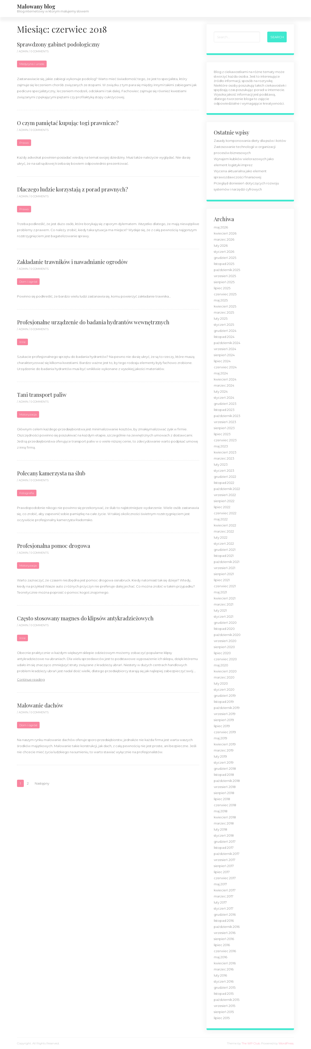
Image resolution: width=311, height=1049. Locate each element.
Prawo (24, 143)
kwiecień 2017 (224, 890)
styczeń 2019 (223, 762)
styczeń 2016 (223, 981)
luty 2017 (220, 902)
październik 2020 (227, 635)
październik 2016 (227, 927)
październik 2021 (226, 562)
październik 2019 (227, 708)
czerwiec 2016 (225, 951)
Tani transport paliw (42, 394)
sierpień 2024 (224, 355)
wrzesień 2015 (224, 1006)
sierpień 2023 (224, 428)
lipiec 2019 (222, 726)
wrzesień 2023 (225, 422)
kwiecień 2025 (225, 306)
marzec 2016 (223, 969)
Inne (22, 342)
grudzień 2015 (224, 987)
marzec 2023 (224, 458)
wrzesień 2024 (225, 349)
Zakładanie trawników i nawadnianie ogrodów (72, 261)
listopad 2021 (223, 556)
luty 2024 (221, 391)
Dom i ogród (28, 281)
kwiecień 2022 (225, 525)
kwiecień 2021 (224, 598)
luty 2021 (220, 610)
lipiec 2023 (222, 434)
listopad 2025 (224, 264)
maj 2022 (221, 519)
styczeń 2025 (224, 324)
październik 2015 (226, 1000)
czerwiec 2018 (225, 805)
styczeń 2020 (224, 689)
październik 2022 (227, 489)
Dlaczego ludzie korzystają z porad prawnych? (72, 189)
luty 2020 (221, 683)
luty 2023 (221, 464)
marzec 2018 (224, 823)
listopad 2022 (224, 483)
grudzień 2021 (224, 550)
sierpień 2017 (224, 866)
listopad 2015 (223, 993)
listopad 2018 (224, 775)
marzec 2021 (223, 604)
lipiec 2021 (222, 580)
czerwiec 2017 (225, 878)
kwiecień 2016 (225, 963)
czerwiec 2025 (225, 294)
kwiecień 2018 (225, 817)
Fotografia (26, 493)
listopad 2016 (224, 920)
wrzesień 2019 (224, 714)
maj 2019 (220, 738)
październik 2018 (227, 781)
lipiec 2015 (222, 1018)
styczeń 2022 (224, 543)
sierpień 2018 (224, 793)
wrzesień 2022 (225, 495)
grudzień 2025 (225, 258)
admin (24, 51)
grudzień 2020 (225, 622)
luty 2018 (220, 829)
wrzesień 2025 (225, 276)
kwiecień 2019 (225, 744)
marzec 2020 (224, 677)
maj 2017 (220, 884)
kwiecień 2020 (225, 671)
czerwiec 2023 (225, 440)
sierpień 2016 (224, 939)
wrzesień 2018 (225, 787)
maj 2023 (221, 446)
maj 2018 (220, 811)
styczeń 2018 (224, 835)
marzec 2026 (224, 239)
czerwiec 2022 (225, 513)
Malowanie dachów (40, 705)
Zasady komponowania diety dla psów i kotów (250, 141)
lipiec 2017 (222, 872)
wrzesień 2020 (225, 641)
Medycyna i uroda (31, 64)
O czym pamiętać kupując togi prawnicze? (68, 123)
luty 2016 (220, 975)
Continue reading (31, 679)
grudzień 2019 (225, 695)
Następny (42, 783)
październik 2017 (226, 854)
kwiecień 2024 (225, 379)
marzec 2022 (224, 531)
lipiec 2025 (222, 288)
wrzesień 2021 (224, 568)
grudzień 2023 (225, 404)
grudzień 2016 (225, 914)
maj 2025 (221, 300)
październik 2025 (227, 270)
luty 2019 (220, 756)
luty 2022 (220, 537)
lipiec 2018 (222, 799)
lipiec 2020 (222, 653)
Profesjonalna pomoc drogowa (53, 545)
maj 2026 (221, 227)
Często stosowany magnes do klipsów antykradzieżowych (85, 618)
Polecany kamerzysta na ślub (51, 473)
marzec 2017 (223, 896)
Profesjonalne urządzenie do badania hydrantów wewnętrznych (93, 322)
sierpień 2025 (224, 282)
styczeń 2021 (223, 616)
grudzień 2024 (225, 331)
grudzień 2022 (225, 477)
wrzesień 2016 (224, 933)
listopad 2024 (224, 337)
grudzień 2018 (225, 768)
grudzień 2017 (224, 841)
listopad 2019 (224, 702)
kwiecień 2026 (225, 233)
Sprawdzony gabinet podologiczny (58, 44)
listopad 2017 (223, 848)
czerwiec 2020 (225, 659)
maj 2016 (220, 957)
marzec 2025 (224, 312)
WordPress (286, 1043)
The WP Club (251, 1043)
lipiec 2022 (222, 507)
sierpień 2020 (224, 647)
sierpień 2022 (224, 501)
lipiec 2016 (222, 945)
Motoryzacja (28, 414)
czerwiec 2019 (225, 732)
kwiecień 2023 (225, 452)
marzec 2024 (224, 385)
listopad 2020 (224, 629)
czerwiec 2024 (225, 367)
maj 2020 (221, 665)
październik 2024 (227, 343)
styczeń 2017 (223, 908)
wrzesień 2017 (224, 860)
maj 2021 (220, 592)
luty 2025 (220, 318)
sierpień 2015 (224, 1012)
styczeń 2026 (224, 251)
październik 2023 (227, 416)
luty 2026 (221, 245)
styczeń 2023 (224, 470)
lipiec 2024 (222, 361)
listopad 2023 (224, 410)
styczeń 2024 (224, 397)
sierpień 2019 (224, 720)
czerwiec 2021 (225, 586)
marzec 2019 (223, 750)
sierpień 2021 (224, 574)
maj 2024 (221, 373)
